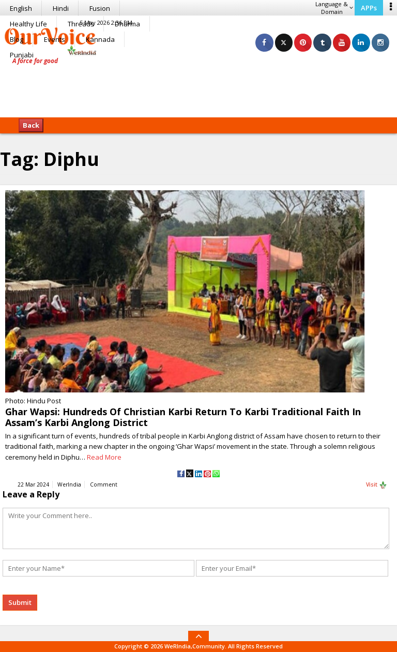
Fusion (99, 8)
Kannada (100, 39)
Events (54, 39)
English (21, 8)
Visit (376, 485)
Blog (16, 39)
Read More (104, 457)
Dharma (127, 23)
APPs (369, 7)
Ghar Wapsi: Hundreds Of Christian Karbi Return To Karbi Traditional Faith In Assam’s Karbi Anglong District (183, 417)
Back (31, 125)
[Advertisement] (198, 85)
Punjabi (22, 54)
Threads (81, 23)
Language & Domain (334, 8)
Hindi (61, 8)
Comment (103, 484)
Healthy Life (28, 23)
